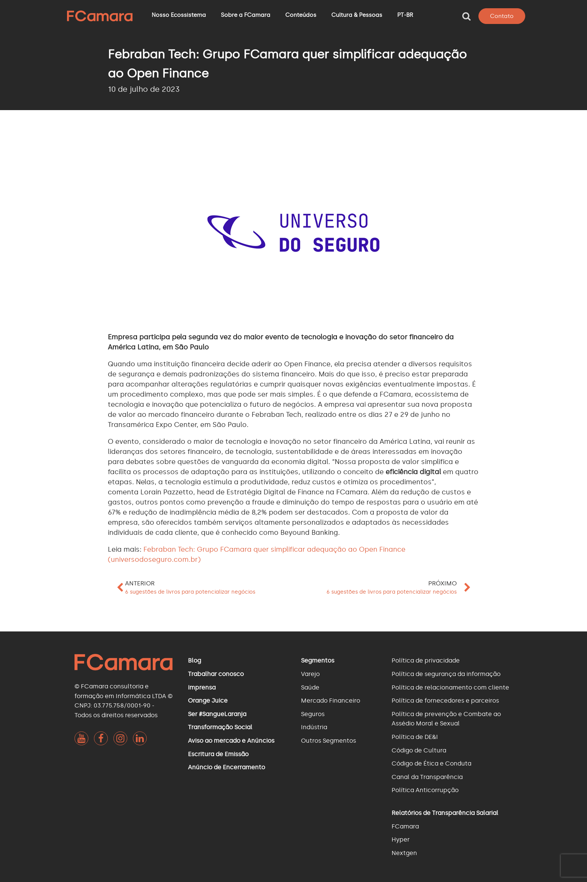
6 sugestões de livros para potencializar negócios (190, 592)
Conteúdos (300, 15)
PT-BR (405, 15)
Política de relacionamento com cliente (450, 687)
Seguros (313, 714)
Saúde (310, 687)
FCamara (405, 826)
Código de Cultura (419, 750)
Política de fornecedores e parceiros (445, 700)
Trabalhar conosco (216, 674)
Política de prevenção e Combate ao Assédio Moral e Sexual (446, 718)
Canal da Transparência (427, 777)
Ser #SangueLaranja (217, 714)
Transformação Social (220, 727)
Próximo (442, 583)
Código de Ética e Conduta (431, 763)
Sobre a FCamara (245, 15)
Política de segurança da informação (446, 674)
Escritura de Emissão (218, 754)
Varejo (310, 674)
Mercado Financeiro (330, 700)
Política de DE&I (415, 736)
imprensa (202, 687)
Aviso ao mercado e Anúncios (231, 740)
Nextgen (404, 853)
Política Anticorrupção (425, 790)
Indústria (314, 727)
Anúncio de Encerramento (226, 767)
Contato (502, 16)
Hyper (401, 839)
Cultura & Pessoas (356, 15)
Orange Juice (208, 700)
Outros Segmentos (328, 740)
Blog (194, 660)
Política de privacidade (426, 660)
